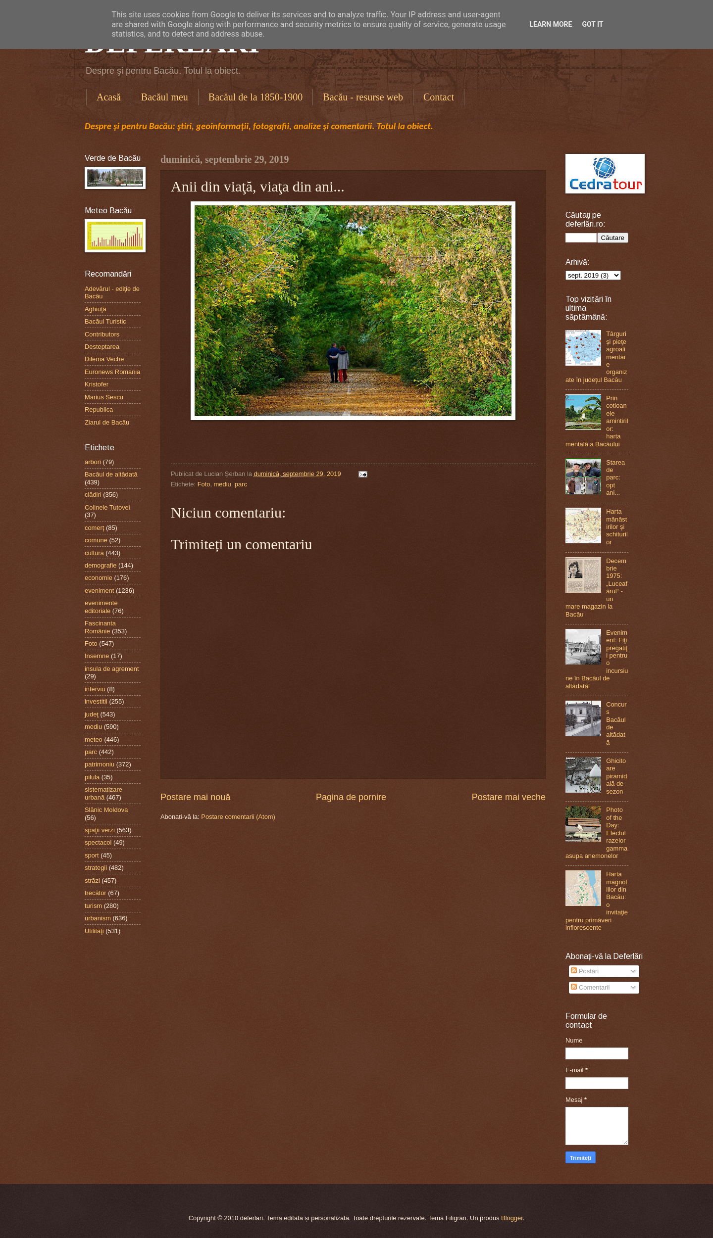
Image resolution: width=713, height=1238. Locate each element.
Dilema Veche (104, 359)
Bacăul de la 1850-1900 (255, 97)
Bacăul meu (164, 97)
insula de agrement (112, 668)
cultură (94, 553)
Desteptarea (102, 346)
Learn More (550, 24)
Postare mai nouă (195, 797)
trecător (95, 893)
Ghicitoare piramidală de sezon (616, 776)
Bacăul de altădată (111, 474)
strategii (96, 867)
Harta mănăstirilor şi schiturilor (617, 527)
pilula (92, 777)
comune (96, 540)
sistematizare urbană (103, 793)
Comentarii (590, 987)
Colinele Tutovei (107, 507)
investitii (96, 701)
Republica (99, 409)
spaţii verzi (100, 830)
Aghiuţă (95, 309)
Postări (585, 971)
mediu (222, 484)
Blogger (512, 1218)
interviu (95, 689)
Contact (438, 97)
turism (93, 905)
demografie (100, 565)
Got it (592, 24)
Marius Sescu (104, 397)
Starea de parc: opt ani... (615, 478)
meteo (93, 739)
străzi (92, 880)
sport (92, 855)
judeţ (92, 714)
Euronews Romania (112, 372)
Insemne (97, 656)
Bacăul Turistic (105, 321)
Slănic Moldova (106, 809)
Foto (204, 484)
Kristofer (96, 384)
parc (241, 484)
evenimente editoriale (101, 606)
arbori (93, 462)
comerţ (94, 527)
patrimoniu (99, 764)
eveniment (99, 590)
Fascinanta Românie (100, 626)
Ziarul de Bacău (107, 422)
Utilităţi (94, 931)
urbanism (98, 918)
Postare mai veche (509, 797)
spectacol (98, 842)
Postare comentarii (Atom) (238, 816)
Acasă (109, 97)
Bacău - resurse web (363, 97)
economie (98, 577)
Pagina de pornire (351, 797)
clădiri (93, 494)
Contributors (102, 334)
